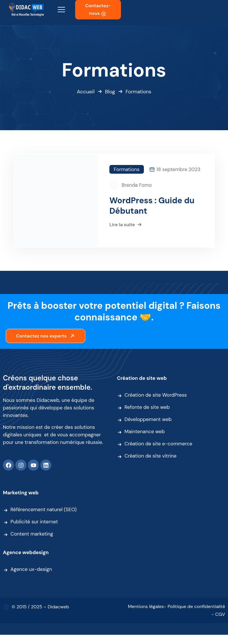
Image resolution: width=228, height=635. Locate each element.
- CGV (218, 615)
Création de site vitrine (150, 456)
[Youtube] (33, 465)
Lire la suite (126, 225)
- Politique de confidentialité (194, 607)
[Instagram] (20, 465)
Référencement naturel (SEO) (43, 510)
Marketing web (21, 493)
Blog (110, 91)
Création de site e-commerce (158, 444)
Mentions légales (146, 607)
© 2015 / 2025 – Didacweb (40, 607)
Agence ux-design (31, 569)
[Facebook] (8, 465)
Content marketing (31, 534)
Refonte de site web (147, 407)
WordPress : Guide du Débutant (151, 205)
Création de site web (142, 378)
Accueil (86, 91)
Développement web (148, 419)
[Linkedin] (45, 465)
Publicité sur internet (34, 522)
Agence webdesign (26, 552)
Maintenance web (144, 432)
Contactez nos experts (46, 336)
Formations (126, 169)
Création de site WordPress (155, 395)
